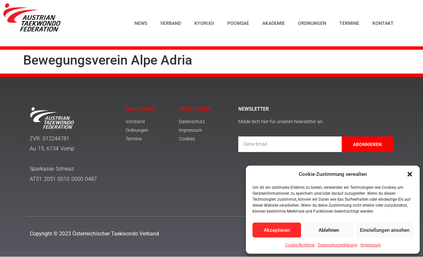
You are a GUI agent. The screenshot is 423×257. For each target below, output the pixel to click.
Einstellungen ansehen (384, 230)
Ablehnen (329, 230)
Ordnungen (312, 23)
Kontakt (383, 23)
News (141, 23)
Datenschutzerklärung (337, 245)
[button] (409, 174)
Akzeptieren (277, 230)
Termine (349, 23)
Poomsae (238, 23)
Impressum (371, 245)
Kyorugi (204, 23)
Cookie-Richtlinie (300, 245)
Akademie (273, 23)
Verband (170, 23)
